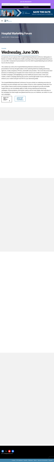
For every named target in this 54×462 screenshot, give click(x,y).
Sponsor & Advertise (43, 460)
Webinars (30, 460)
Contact (13, 460)
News (35, 460)
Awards (25, 460)
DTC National (19, 460)
